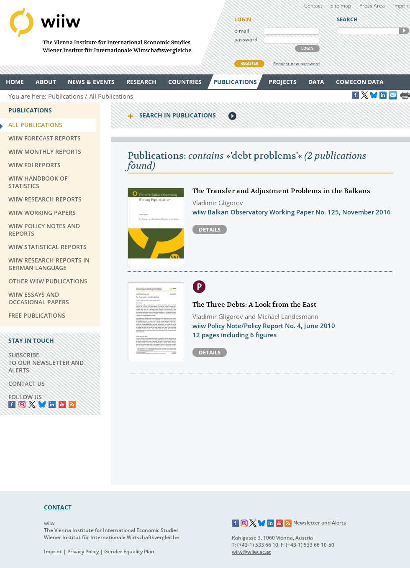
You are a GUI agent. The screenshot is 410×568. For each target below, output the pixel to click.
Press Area (372, 5)
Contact (313, 5)
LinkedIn (52, 404)
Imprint (401, 5)
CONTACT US (26, 383)
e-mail (241, 30)
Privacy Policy (83, 551)
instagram (22, 404)
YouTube (62, 404)
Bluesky (42, 404)
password (245, 39)
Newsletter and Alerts (319, 522)
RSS (72, 404)
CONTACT (58, 507)
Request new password (296, 63)
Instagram (244, 523)
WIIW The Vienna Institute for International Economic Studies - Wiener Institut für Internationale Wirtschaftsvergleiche (113, 33)
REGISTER (249, 63)
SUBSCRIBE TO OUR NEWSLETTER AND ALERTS (46, 362)
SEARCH (404, 31)
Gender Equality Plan (129, 551)
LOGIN (307, 48)
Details (209, 229)
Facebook (11, 404)
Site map (341, 5)
